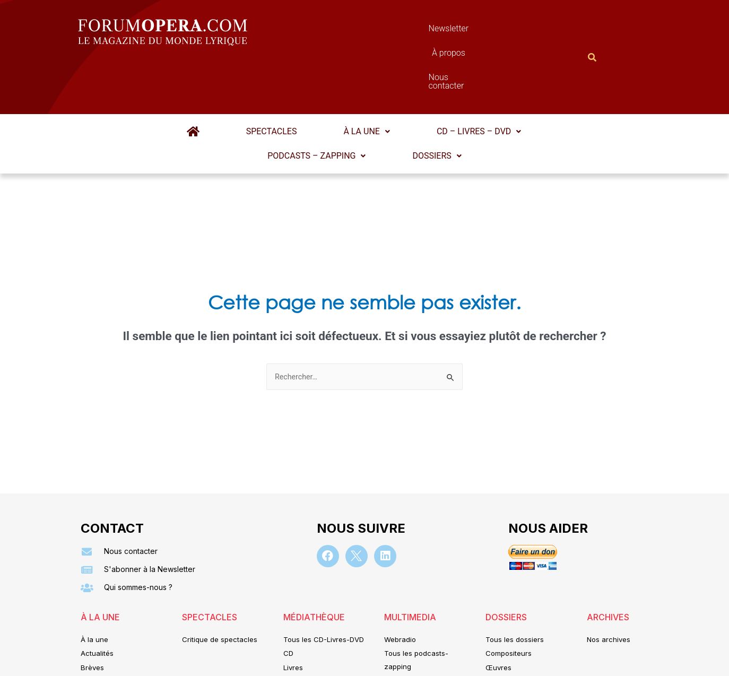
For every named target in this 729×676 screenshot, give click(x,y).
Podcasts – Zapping (517, 79)
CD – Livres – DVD (392, 79)
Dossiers (364, 104)
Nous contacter (484, 31)
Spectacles (212, 79)
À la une (294, 79)
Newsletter (348, 31)
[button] (294, 79)
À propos (412, 31)
